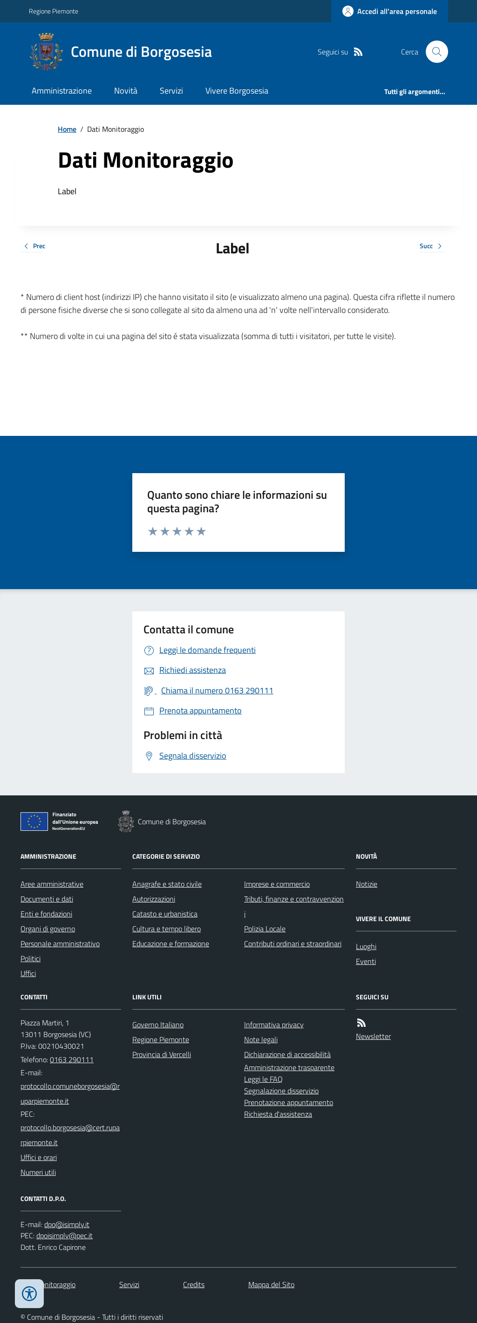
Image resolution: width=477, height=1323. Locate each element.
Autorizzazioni (153, 898)
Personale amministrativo (60, 943)
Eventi (366, 961)
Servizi (171, 90)
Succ (432, 246)
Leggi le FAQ (263, 1079)
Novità (125, 90)
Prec (32, 246)
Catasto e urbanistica (165, 913)
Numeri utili (38, 1172)
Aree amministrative (51, 883)
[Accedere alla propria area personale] (389, 11)
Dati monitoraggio (47, 1284)
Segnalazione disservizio (281, 1090)
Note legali (261, 1039)
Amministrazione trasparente (289, 1067)
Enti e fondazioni (46, 913)
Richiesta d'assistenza (278, 1113)
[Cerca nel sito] (433, 52)
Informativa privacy (274, 1024)
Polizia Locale (265, 928)
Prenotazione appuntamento (288, 1102)
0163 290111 (72, 1059)
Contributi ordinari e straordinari (292, 943)
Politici (30, 958)
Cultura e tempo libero (166, 928)
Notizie (366, 883)
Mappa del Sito (271, 1284)
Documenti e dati (46, 898)
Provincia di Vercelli (161, 1054)
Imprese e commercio (277, 883)
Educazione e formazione (170, 943)
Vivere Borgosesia (236, 90)
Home (67, 129)
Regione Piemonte (53, 11)
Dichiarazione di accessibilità (287, 1054)
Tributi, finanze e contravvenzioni (294, 906)
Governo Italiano (158, 1024)
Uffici (28, 973)
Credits (193, 1284)
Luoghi (366, 946)
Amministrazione (62, 90)
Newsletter (373, 1036)
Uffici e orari (38, 1157)
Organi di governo (47, 928)
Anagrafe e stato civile (167, 883)
